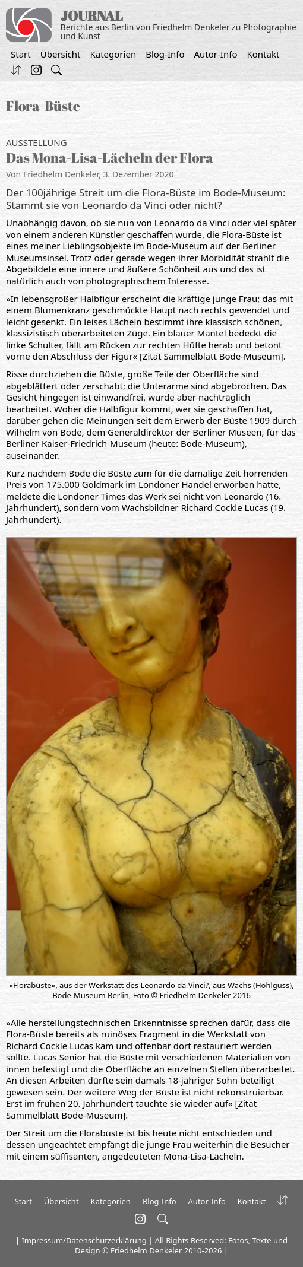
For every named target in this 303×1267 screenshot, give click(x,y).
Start (21, 54)
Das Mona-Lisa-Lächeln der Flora (109, 157)
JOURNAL (92, 16)
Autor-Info (216, 54)
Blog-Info (165, 54)
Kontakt (263, 54)
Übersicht (60, 54)
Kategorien (113, 54)
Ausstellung (36, 142)
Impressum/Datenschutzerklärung (83, 1240)
